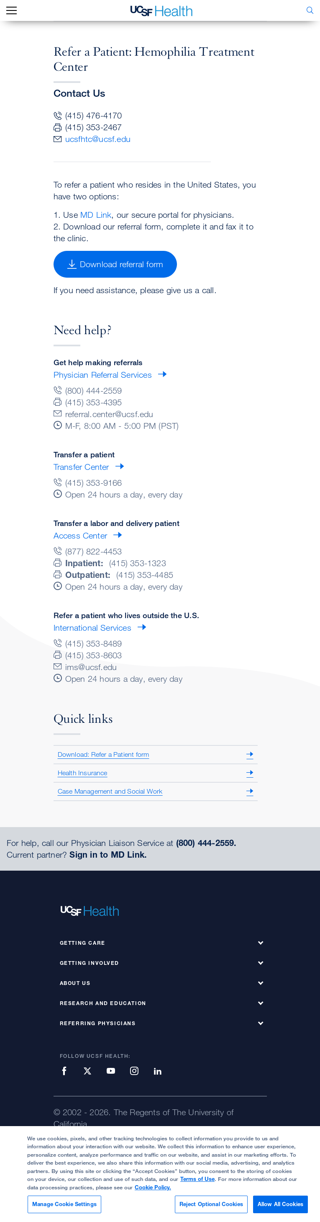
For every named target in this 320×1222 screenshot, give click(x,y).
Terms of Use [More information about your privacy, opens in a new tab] (197, 1182)
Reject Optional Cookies (211, 1207)
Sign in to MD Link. (108, 855)
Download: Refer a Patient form (103, 754)
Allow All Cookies (280, 1207)
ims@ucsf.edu (91, 667)
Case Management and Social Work (110, 791)
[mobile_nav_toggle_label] (11, 10)
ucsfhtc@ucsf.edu (98, 139)
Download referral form (115, 264)
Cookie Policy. (153, 1190)
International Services (92, 627)
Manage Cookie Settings (64, 1207)
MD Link (95, 214)
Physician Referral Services (103, 374)
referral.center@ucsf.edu (109, 414)
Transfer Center (81, 467)
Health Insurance (83, 772)
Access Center (81, 535)
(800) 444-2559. (206, 843)
